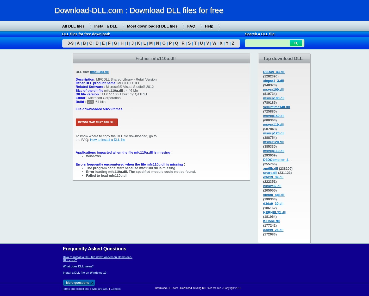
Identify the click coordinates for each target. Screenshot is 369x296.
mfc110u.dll (99, 72)
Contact (116, 288)
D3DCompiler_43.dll (279, 160)
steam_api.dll (274, 195)
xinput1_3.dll (273, 81)
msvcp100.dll (274, 98)
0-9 (70, 43)
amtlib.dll (270, 168)
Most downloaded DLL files (152, 26)
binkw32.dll (272, 186)
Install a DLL (105, 26)
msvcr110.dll (273, 125)
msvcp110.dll (274, 151)
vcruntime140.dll (276, 107)
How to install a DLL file (107, 140)
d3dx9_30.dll (273, 204)
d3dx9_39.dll (273, 177)
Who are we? (99, 288)
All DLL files (73, 26)
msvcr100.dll (273, 89)
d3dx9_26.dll (273, 230)
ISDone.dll (271, 221)
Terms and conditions (75, 288)
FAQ (191, 26)
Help (209, 26)
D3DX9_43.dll (274, 72)
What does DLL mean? (78, 266)
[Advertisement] (39, 133)
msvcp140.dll (274, 116)
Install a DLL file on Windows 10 (85, 272)
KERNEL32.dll (274, 212)
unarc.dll (270, 173)
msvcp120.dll (274, 133)
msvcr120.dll (273, 142)
